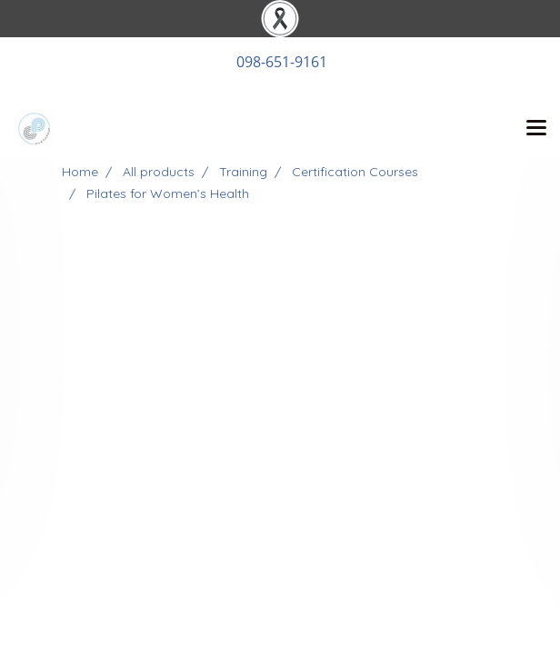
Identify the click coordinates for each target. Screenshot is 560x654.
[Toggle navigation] (536, 129)
